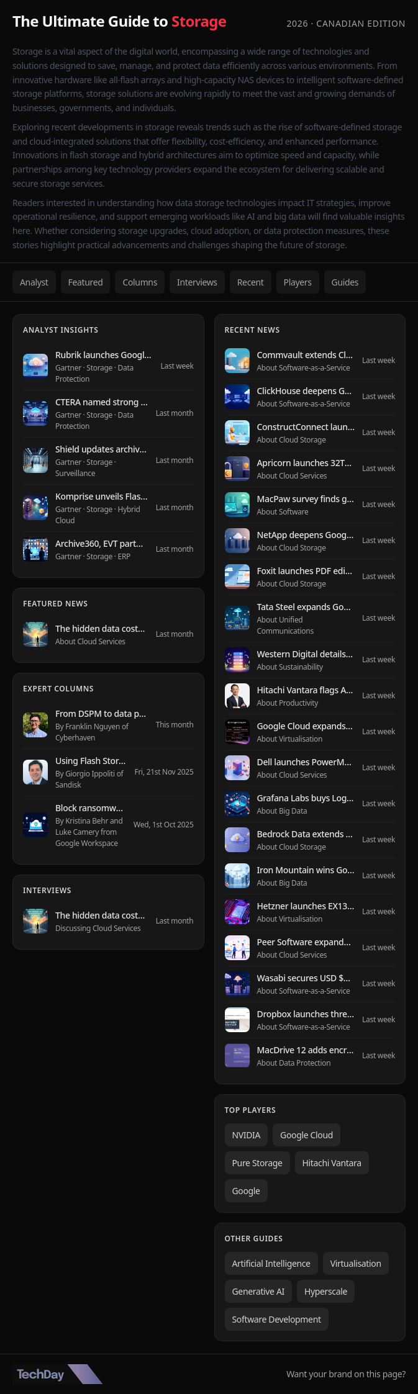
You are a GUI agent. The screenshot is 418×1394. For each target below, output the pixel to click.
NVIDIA (246, 1135)
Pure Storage (257, 1163)
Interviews (197, 282)
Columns (139, 282)
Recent (250, 282)
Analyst (34, 282)
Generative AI (258, 1291)
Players (298, 282)
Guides (345, 282)
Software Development (276, 1319)
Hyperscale (325, 1291)
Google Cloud (306, 1135)
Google (246, 1191)
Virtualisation (355, 1263)
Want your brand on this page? (346, 1374)
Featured (85, 282)
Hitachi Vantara (331, 1163)
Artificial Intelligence (271, 1263)
